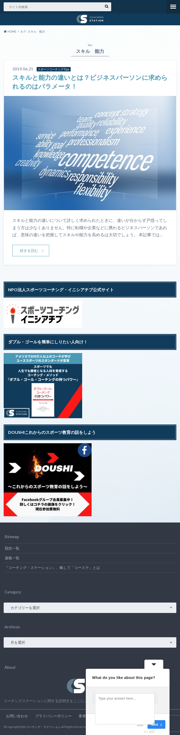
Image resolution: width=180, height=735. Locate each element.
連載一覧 (12, 557)
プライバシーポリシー (53, 716)
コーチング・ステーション (43, 726)
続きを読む (29, 250)
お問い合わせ (17, 716)
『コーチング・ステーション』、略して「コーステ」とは (52, 567)
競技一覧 (12, 548)
